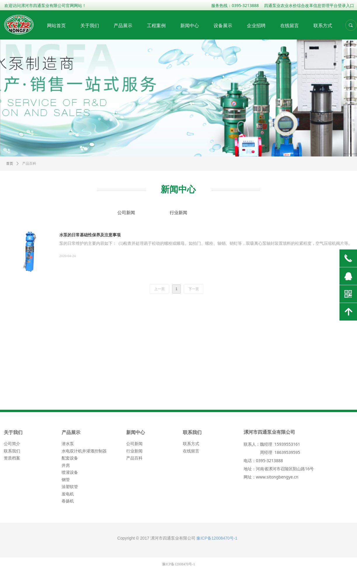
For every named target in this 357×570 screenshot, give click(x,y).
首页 (9, 163)
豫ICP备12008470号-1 (216, 538)
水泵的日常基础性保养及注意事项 (90, 235)
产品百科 (29, 163)
